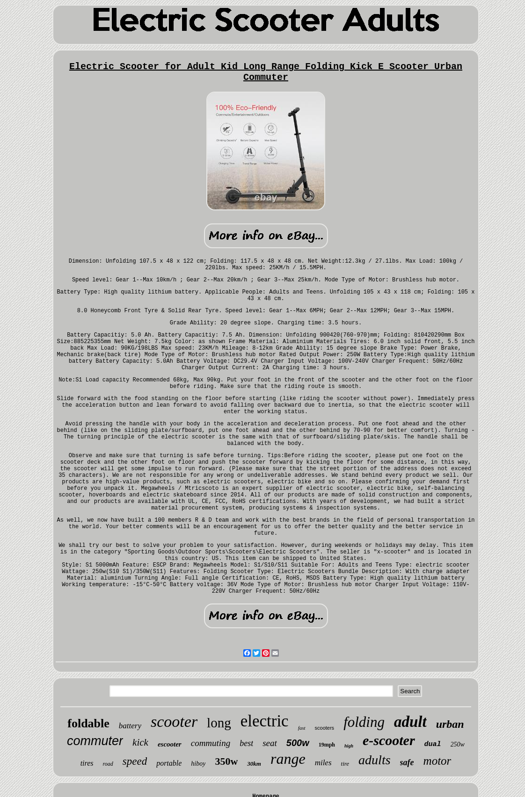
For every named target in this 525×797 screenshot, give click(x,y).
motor (437, 760)
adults (374, 760)
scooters (325, 728)
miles (323, 762)
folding (364, 722)
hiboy (198, 763)
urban (450, 724)
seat (269, 743)
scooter (174, 721)
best (246, 743)
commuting (210, 743)
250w (458, 744)
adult (410, 721)
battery (130, 725)
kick (140, 742)
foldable (88, 723)
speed (135, 761)
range (288, 758)
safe (407, 762)
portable (169, 763)
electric (265, 721)
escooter (170, 744)
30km (254, 763)
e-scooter (389, 740)
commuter (95, 741)
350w (226, 761)
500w (297, 743)
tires (87, 763)
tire (345, 763)
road (108, 764)
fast (302, 728)
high (348, 745)
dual (432, 744)
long (219, 722)
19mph (327, 744)
